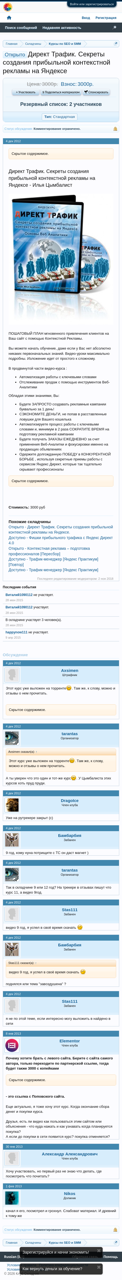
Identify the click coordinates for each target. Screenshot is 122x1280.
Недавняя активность (62, 28)
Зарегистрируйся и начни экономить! (56, 1252)
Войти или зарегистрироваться (92, 4)
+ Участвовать (25, 92)
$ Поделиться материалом (60, 92)
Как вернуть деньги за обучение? (52, 1269)
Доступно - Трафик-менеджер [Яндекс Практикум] (53, 570)
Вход (86, 17)
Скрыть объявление (99, 1251)
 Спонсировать (96, 92)
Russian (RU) (14, 1256)
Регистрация (105, 17)
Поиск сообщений (21, 28)
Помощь (110, 1256)
